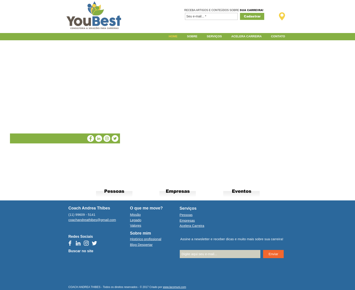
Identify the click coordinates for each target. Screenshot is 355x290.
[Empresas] (177, 191)
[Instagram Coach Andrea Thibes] (106, 138)
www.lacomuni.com (174, 287)
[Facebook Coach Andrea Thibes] (90, 138)
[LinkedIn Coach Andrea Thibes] (98, 138)
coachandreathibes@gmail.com (92, 220)
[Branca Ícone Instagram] (86, 243)
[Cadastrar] (252, 16)
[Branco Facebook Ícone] (70, 243)
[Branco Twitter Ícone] (94, 243)
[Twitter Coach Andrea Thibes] (115, 138)
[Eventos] (241, 191)
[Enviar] (273, 254)
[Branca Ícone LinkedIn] (78, 243)
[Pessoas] (114, 191)
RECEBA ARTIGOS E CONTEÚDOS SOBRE (212, 10)
